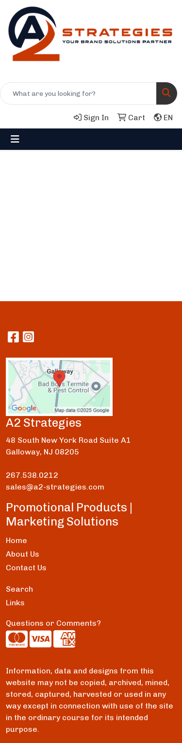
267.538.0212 (32, 475)
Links (15, 602)
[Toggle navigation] (15, 139)
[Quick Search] (78, 93)
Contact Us (26, 567)
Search (19, 589)
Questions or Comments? (53, 623)
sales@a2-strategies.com (55, 486)
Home (16, 540)
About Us (22, 554)
